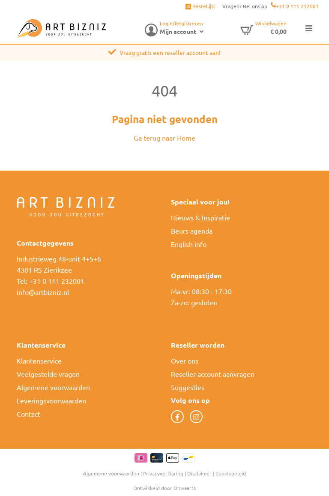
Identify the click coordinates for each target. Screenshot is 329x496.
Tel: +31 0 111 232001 (50, 281)
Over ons (184, 360)
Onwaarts (184, 487)
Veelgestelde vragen (48, 374)
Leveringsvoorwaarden (51, 400)
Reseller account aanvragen (212, 374)
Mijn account (178, 31)
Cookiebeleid (230, 473)
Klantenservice (39, 360)
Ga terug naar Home (164, 137)
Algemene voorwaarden (53, 387)
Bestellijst (200, 6)
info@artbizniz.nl (43, 292)
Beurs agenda (191, 230)
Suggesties (187, 387)
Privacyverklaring (163, 473)
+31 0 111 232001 (297, 6)
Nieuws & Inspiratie (200, 217)
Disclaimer (199, 473)
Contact (28, 413)
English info (188, 244)
